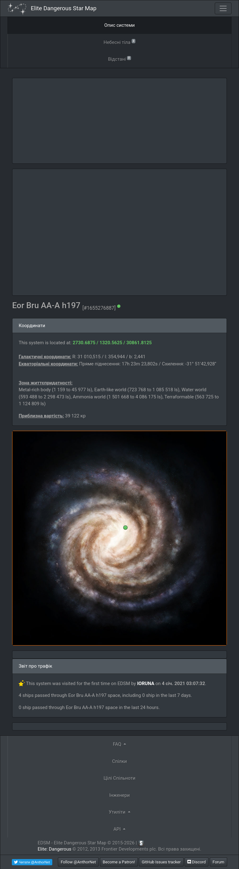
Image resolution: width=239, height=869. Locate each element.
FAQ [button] (118, 744)
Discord (196, 862)
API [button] (118, 829)
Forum (218, 862)
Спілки (119, 761)
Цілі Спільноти (119, 778)
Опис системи (119, 25)
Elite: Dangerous (54, 849)
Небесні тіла (120, 42)
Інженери (119, 795)
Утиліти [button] (117, 812)
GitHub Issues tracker (161, 862)
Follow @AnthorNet (78, 862)
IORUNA (145, 683)
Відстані (119, 58)
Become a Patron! (119, 862)
